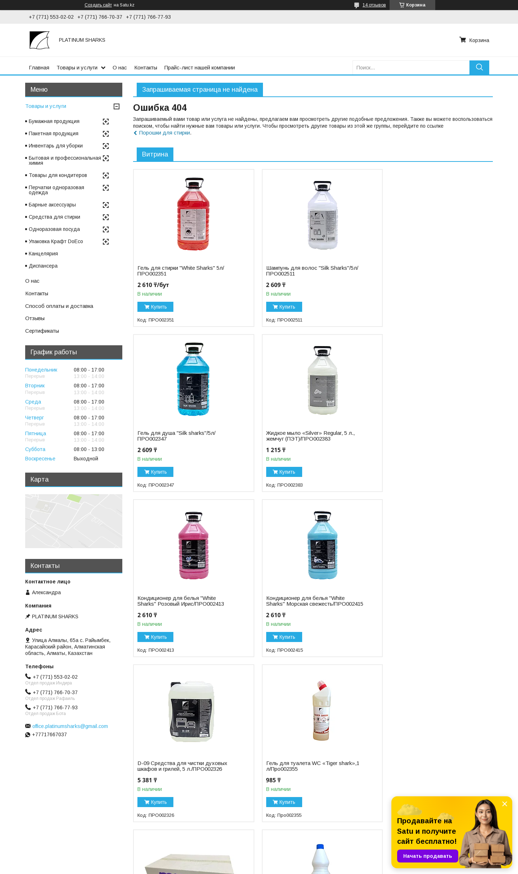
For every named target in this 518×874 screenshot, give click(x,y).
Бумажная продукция (54, 121)
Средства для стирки (54, 217)
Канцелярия (43, 253)
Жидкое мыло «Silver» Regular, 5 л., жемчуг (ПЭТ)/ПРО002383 (181, 436)
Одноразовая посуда (54, 229)
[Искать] (479, 67)
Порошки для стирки (164, 132)
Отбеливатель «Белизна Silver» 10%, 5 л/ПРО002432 (300, 772)
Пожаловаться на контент (281, 867)
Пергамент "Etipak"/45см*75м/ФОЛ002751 (418, 772)
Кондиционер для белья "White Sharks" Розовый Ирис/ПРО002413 (303, 436)
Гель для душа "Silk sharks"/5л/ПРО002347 (421, 271)
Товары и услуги (76, 67)
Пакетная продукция (53, 133)
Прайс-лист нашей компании (199, 67)
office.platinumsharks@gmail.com (70, 726)
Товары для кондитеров (58, 175)
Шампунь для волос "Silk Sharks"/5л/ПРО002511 (291, 271)
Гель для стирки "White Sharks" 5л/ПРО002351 (180, 271)
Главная (39, 67)
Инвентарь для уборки (56, 146)
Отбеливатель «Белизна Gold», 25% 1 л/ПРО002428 (183, 772)
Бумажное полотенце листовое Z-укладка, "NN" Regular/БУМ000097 (425, 607)
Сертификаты (42, 331)
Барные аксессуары (52, 205)
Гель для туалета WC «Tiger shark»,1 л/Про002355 (295, 607)
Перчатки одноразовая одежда (56, 190)
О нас (120, 67)
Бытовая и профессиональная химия (65, 160)
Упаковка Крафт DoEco (56, 241)
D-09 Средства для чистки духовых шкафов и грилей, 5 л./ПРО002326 (182, 607)
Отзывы (35, 318)
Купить (159, 307)
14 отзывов (374, 5)
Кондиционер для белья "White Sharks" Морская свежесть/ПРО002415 (421, 438)
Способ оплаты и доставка (59, 306)
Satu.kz (290, 860)
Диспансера (43, 266)
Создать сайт (98, 5)
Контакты (145, 67)
